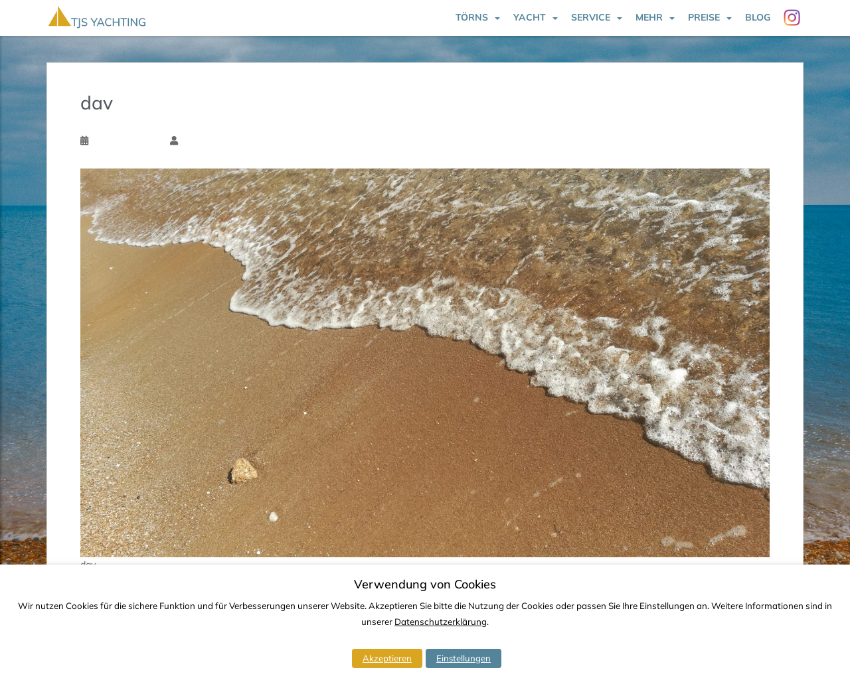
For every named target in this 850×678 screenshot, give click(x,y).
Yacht (529, 17)
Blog (757, 17)
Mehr (649, 17)
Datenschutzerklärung (440, 621)
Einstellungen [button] (463, 658)
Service (590, 17)
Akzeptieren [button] (387, 658)
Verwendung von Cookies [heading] (425, 584)
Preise (704, 17)
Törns (472, 17)
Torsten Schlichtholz (220, 140)
